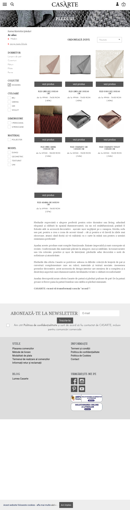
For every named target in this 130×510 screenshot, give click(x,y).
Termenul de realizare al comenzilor (31, 359)
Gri (13, 106)
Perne (10, 72)
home (11, 31)
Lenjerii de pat (14, 57)
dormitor (19, 31)
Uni (13, 165)
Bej (13, 98)
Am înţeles (66, 505)
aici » (54, 505)
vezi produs (48, 84)
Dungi (15, 153)
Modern (16, 85)
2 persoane (18, 127)
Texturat (16, 161)
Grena (15, 102)
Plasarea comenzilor (23, 348)
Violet (15, 110)
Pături (10, 64)
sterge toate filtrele (18, 44)
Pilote (10, 68)
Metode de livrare (21, 352)
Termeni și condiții (80, 348)
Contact (75, 359)
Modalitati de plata (22, 355)
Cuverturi (12, 60)
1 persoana (17, 123)
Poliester (17, 140)
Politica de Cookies (81, 355)
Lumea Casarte (20, 378)
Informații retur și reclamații (26, 362)
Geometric (17, 157)
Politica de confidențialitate (40, 325)
